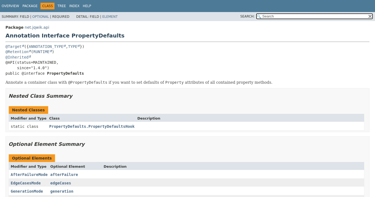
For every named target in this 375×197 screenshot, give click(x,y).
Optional (40, 17)
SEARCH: (247, 16)
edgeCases (60, 183)
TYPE (72, 46)
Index (74, 6)
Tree (61, 6)
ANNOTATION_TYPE (46, 46)
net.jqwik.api (37, 27)
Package (30, 6)
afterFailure (64, 174)
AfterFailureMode (29, 174)
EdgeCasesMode (26, 183)
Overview (10, 6)
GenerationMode (27, 191)
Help (87, 6)
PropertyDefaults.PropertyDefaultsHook (92, 126)
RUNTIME (41, 52)
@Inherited (16, 57)
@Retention (16, 52)
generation (61, 191)
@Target (13, 46)
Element (110, 17)
